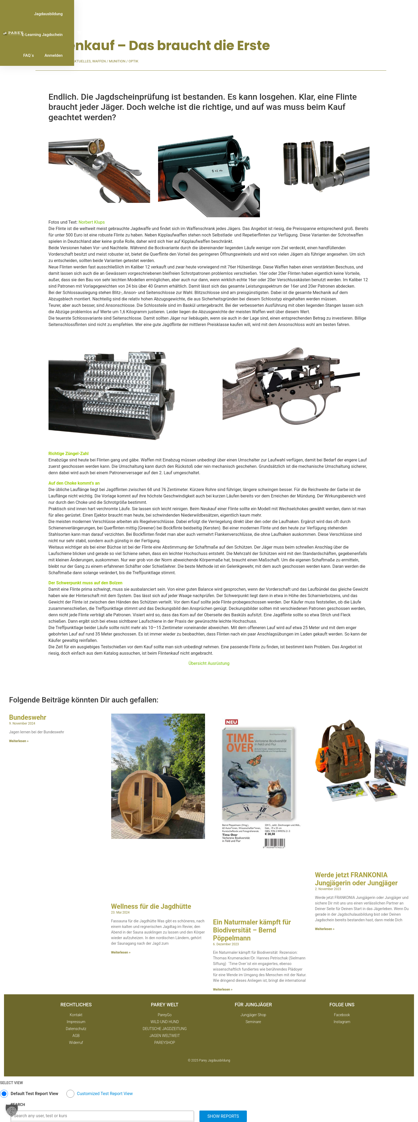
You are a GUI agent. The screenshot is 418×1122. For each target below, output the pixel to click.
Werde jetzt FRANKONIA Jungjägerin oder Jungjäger (356, 879)
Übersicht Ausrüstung (209, 663)
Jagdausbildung (261, 13)
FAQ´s (343, 13)
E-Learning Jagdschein (307, 13)
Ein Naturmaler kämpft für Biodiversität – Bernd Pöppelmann (252, 930)
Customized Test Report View (105, 1093)
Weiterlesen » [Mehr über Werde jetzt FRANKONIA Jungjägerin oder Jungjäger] (325, 929)
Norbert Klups (92, 222)
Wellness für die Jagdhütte (151, 906)
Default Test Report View (34, 1093)
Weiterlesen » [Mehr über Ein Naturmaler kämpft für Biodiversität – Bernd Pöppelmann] (222, 989)
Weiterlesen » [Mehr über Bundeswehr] (19, 741)
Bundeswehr (27, 717)
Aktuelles (81, 61)
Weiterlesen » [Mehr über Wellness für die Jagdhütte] (121, 952)
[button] (11, 1110)
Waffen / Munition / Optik (115, 61)
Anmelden (368, 13)
